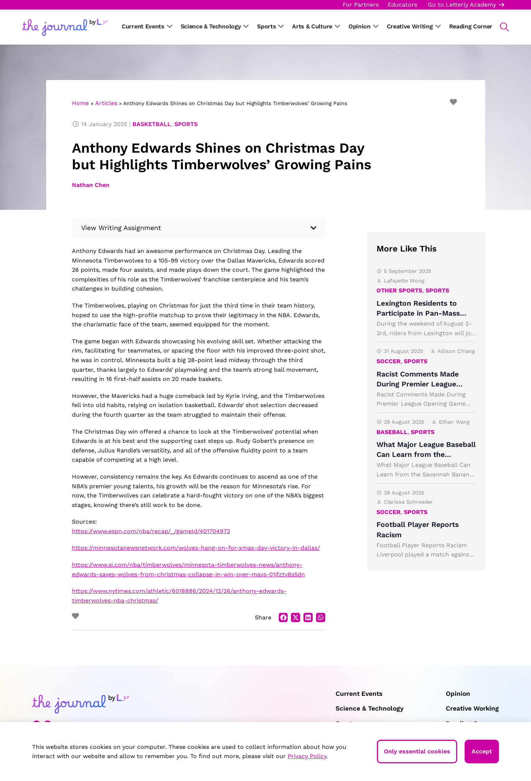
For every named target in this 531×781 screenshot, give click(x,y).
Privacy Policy (307, 756)
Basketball (151, 124)
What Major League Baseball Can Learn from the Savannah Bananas (426, 454)
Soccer (388, 361)
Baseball (391, 431)
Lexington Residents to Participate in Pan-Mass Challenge (418, 313)
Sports (186, 124)
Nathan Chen (91, 184)
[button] (500, 26)
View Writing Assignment (121, 228)
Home (80, 103)
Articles (106, 103)
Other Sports (399, 290)
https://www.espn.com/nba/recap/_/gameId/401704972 (151, 531)
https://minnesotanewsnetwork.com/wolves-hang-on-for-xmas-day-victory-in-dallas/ (196, 547)
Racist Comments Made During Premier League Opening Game (417, 384)
